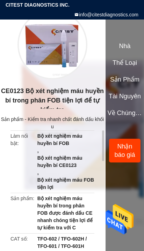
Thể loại (125, 62)
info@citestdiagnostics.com (108, 14)
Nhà (124, 46)
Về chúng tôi (125, 112)
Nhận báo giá (124, 150)
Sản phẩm (12, 119)
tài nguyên (125, 96)
